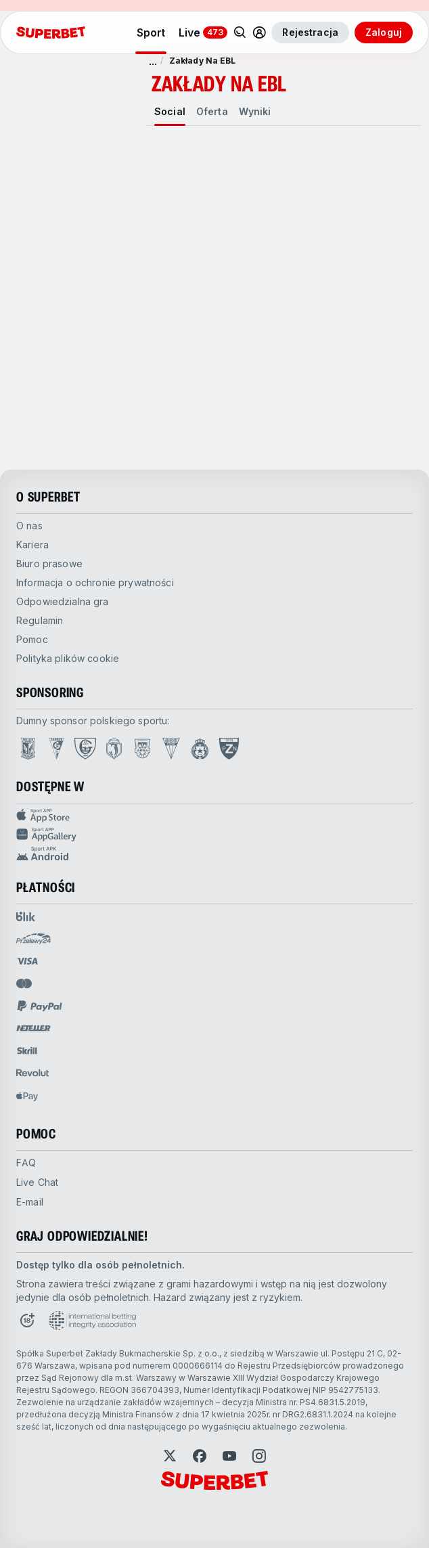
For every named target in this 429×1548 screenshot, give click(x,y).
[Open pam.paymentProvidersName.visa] (27, 961)
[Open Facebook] (199, 1456)
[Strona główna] (50, 32)
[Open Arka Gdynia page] (142, 748)
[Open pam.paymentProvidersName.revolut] (32, 1073)
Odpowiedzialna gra (62, 601)
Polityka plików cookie (67, 658)
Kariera (32, 544)
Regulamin (39, 620)
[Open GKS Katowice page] (85, 748)
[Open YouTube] (229, 1456)
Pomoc (32, 639)
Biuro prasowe (49, 563)
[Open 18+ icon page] (27, 1320)
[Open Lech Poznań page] (28, 748)
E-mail (29, 1202)
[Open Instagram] (259, 1456)
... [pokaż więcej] (153, 61)
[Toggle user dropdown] (259, 32)
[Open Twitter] (170, 1456)
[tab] (170, 111)
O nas (29, 525)
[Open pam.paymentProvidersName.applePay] (27, 1095)
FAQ (26, 1162)
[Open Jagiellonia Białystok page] (114, 748)
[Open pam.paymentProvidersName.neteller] (33, 1028)
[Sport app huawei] (214, 834)
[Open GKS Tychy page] (171, 748)
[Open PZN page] (229, 748)
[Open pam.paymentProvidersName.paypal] (40, 1006)
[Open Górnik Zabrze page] (56, 748)
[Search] (240, 32)
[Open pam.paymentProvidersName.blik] (25, 916)
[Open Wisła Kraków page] (199, 748)
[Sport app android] (214, 853)
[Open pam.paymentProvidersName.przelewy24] (33, 939)
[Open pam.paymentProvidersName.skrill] (27, 1050)
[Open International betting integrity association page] (92, 1320)
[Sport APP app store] (214, 815)
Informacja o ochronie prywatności (95, 582)
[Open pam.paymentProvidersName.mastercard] (24, 983)
